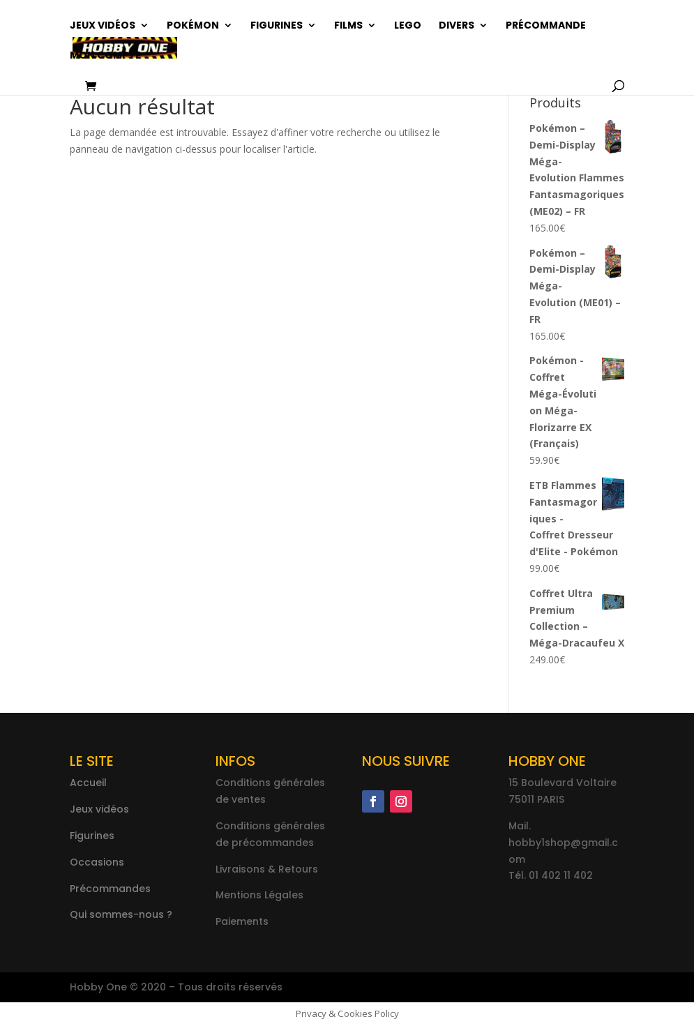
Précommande (546, 26)
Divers (456, 26)
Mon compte (105, 56)
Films (348, 26)
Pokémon (193, 26)
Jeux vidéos (102, 26)
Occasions (97, 862)
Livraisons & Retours (267, 869)
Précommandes (110, 889)
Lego (407, 26)
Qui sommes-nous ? (121, 914)
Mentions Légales (259, 895)
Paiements (242, 921)
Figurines (276, 26)
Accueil (88, 783)
